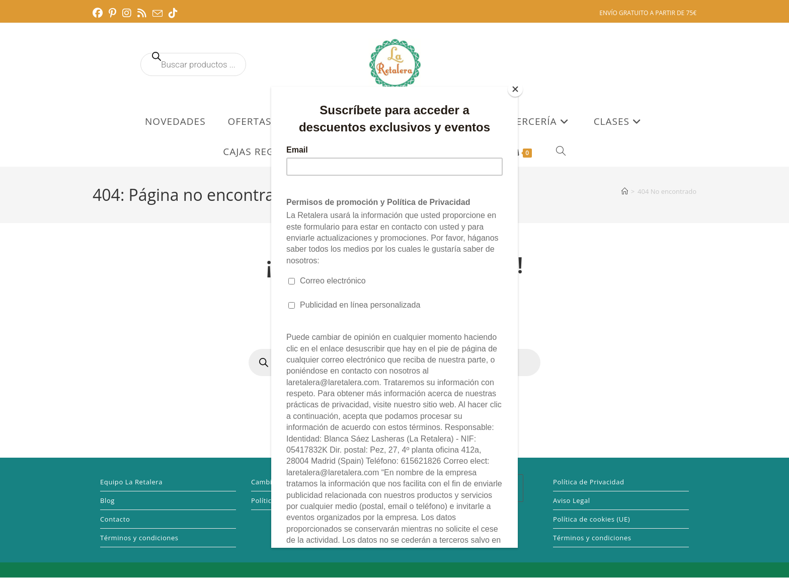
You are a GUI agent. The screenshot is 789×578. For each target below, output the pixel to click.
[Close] (515, 89)
